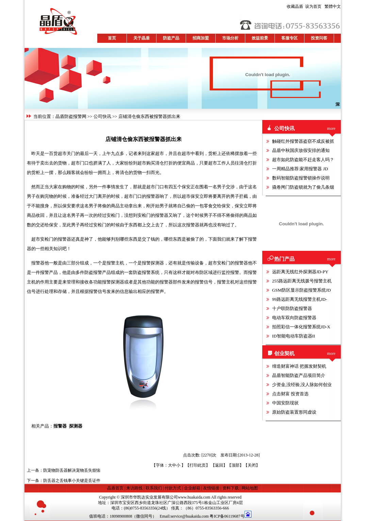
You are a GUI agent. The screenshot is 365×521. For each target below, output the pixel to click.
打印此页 (197, 465)
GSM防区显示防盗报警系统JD (301, 290)
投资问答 (319, 38)
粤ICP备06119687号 (227, 516)
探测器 (75, 426)
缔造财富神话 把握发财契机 (299, 366)
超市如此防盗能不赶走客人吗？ (303, 159)
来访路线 (134, 488)
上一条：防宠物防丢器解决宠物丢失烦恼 (63, 470)
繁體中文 (331, 6)
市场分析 (230, 38)
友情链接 (211, 488)
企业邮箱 (192, 488)
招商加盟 (201, 38)
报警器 (60, 426)
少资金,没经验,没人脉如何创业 (302, 384)
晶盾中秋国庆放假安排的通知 (301, 150)
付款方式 (173, 488)
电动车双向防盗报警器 (294, 317)
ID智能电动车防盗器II (293, 335)
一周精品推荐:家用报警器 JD (300, 168)
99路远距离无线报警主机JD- (299, 299)
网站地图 (250, 488)
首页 (112, 38)
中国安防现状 (285, 402)
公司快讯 (102, 116)
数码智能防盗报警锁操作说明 (301, 177)
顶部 (235, 465)
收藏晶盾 (296, 6)
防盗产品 (171, 38)
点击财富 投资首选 (290, 393)
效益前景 (260, 38)
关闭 (252, 465)
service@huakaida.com (189, 516)
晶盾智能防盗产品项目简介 (298, 375)
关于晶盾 (141, 38)
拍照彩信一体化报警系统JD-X (301, 326)
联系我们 (154, 488)
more (331, 128)
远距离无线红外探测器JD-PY (300, 271)
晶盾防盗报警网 (70, 116)
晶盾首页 (116, 488)
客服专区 (289, 38)
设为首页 (304, 6)
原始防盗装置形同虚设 (294, 412)
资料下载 (230, 488)
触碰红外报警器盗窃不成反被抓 (303, 141)
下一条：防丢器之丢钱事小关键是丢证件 (63, 480)
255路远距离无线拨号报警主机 (302, 280)
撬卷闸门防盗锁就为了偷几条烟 (303, 187)
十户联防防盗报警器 (292, 308)
